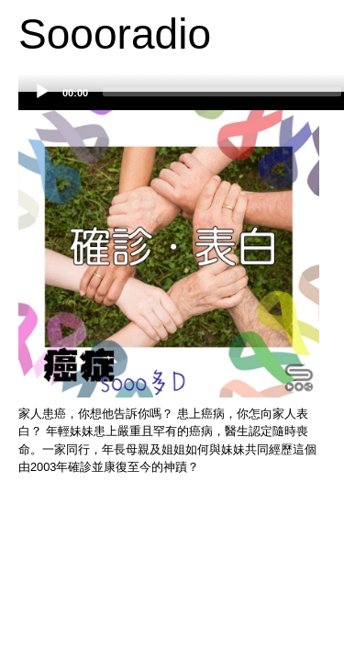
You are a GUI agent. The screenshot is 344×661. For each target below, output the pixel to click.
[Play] (42, 92)
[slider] (222, 91)
